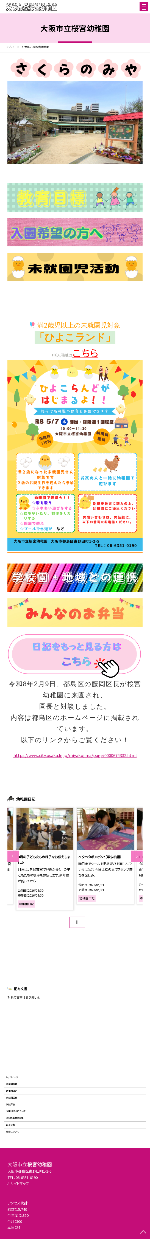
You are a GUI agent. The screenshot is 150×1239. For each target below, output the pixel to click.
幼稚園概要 (11, 1084)
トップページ (12, 1077)
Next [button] (137, 856)
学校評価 (10, 1104)
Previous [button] (13, 856)
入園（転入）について (15, 1111)
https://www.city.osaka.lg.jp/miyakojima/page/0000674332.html (75, 755)
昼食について (12, 1131)
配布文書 (10, 1124)
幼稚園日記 (11, 1090)
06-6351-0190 (27, 1177)
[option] (44, 859)
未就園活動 (11, 1097)
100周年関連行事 (14, 1117)
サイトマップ (19, 1183)
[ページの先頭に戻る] (143, 1232)
